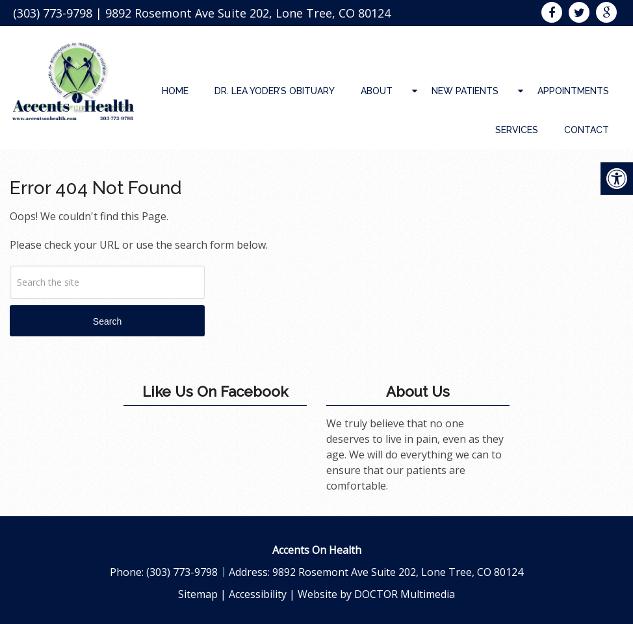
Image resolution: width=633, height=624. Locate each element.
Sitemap (198, 594)
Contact (586, 130)
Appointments (573, 91)
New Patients (465, 91)
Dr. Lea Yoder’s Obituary (274, 91)
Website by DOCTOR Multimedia (376, 594)
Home (175, 91)
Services (516, 130)
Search (107, 321)
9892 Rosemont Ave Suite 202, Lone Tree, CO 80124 (248, 13)
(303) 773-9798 (52, 13)
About (377, 91)
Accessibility (258, 594)
